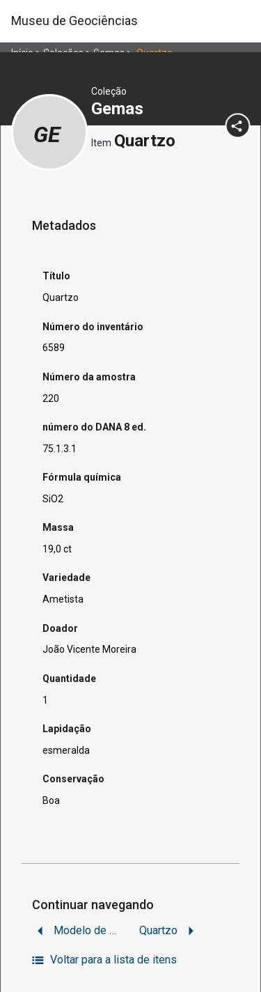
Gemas (119, 108)
